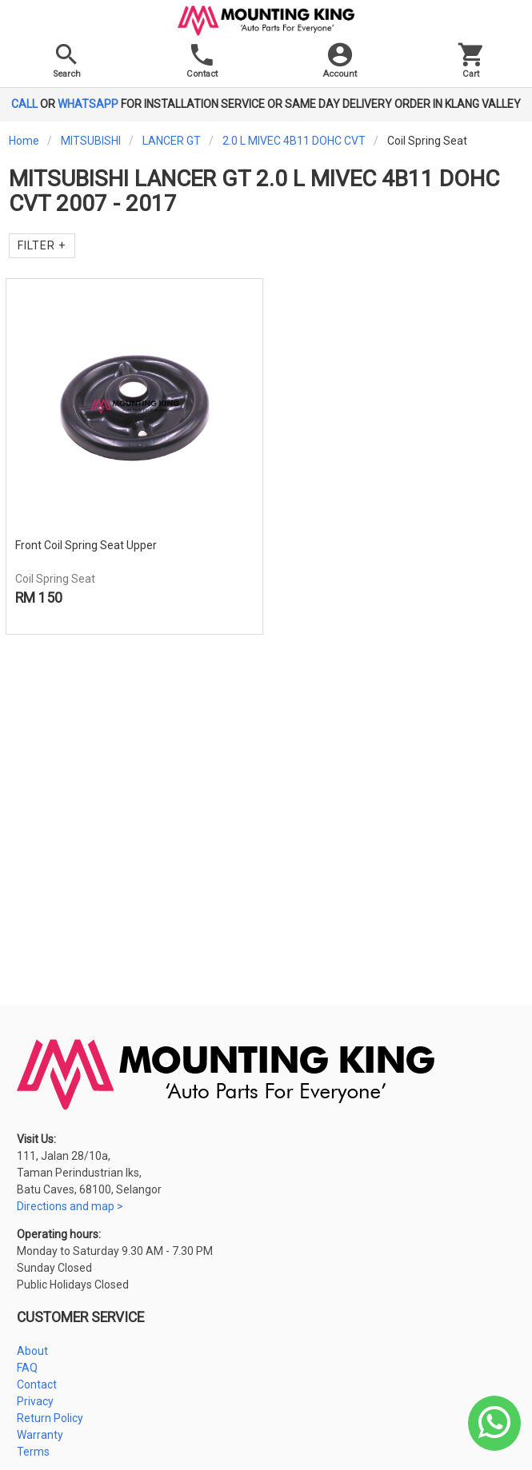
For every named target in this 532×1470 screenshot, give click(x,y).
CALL (24, 104)
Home (24, 140)
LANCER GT (171, 140)
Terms (33, 1451)
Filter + (42, 245)
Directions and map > (70, 1206)
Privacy (35, 1401)
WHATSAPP (88, 104)
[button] (340, 64)
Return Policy (50, 1418)
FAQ (27, 1367)
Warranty (40, 1434)
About (32, 1351)
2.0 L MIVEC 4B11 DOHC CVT (294, 140)
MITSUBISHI (91, 140)
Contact (37, 1384)
